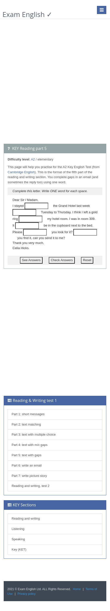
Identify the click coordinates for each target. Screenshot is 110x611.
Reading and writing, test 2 (30, 486)
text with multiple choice (39, 434)
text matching (31, 424)
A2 (33, 159)
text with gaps (32, 455)
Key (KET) (19, 549)
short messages (33, 414)
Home (77, 589)
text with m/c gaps (34, 445)
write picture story (34, 476)
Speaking (18, 539)
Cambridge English (21, 172)
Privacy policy (26, 594)
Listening (18, 529)
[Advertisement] (55, 84)
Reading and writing (26, 518)
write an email (32, 465)
